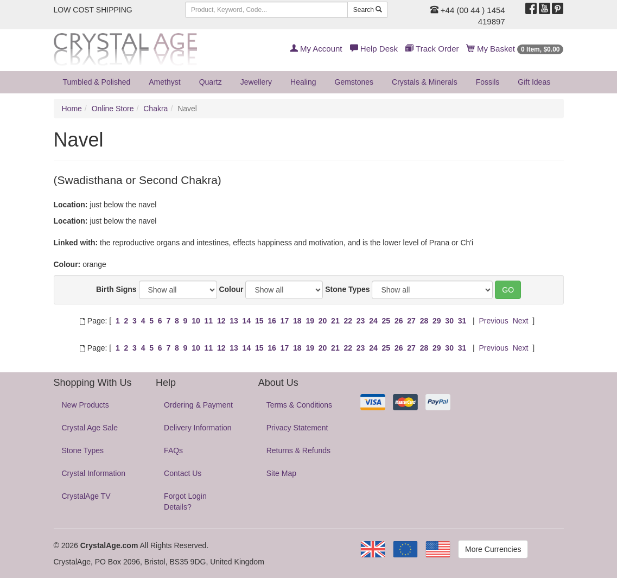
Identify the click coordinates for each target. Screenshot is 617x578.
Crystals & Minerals (424, 82)
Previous (493, 320)
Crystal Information (93, 473)
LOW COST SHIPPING (93, 9)
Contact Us (182, 473)
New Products (85, 405)
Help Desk (374, 48)
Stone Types (347, 289)
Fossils (488, 82)
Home (72, 108)
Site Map (281, 473)
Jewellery (256, 82)
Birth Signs (116, 289)
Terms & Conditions (299, 405)
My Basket (515, 48)
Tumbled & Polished (97, 82)
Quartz (210, 82)
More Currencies (493, 549)
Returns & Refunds (298, 450)
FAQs (173, 450)
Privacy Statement (297, 427)
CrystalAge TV (86, 496)
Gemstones (354, 82)
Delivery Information (198, 427)
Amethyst (164, 82)
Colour (231, 289)
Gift (534, 82)
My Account (316, 48)
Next (521, 320)
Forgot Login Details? (185, 501)
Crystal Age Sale (90, 427)
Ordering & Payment (198, 405)
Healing (303, 82)
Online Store (113, 108)
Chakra (155, 108)
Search (367, 10)
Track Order (432, 48)
